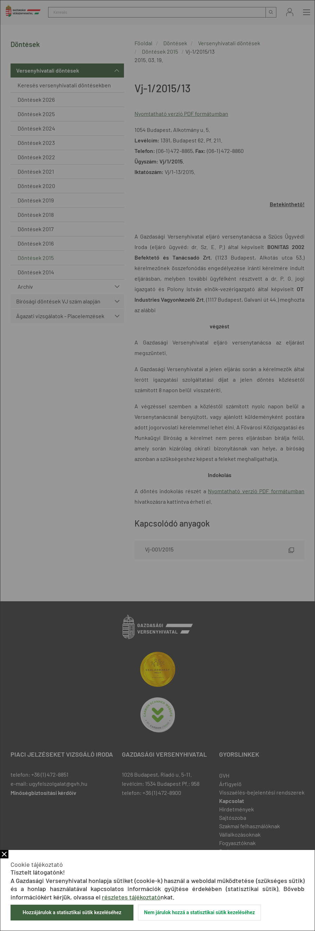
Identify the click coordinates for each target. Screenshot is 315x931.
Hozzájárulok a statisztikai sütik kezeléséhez (71, 912)
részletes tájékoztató (131, 897)
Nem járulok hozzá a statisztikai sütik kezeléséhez (199, 912)
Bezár (4, 854)
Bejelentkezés (290, 12)
